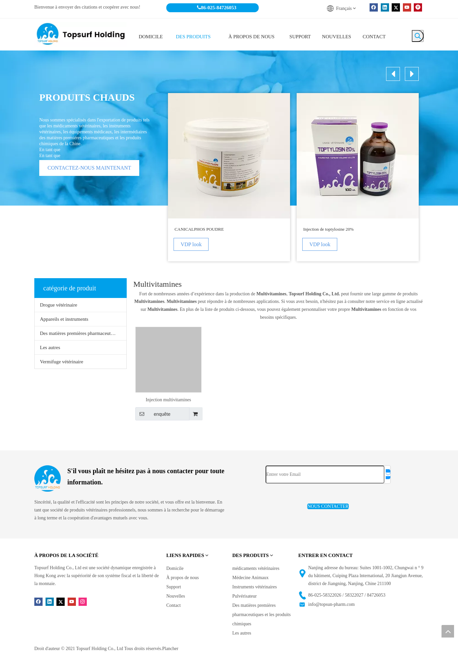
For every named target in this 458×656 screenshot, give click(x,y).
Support (173, 586)
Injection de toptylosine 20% (328, 229)
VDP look (192, 244)
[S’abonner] (388, 474)
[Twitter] (396, 7)
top (448, 631)
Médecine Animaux (250, 577)
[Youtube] (407, 7)
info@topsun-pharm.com (331, 604)
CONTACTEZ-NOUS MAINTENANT (89, 168)
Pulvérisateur (244, 596)
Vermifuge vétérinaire (61, 361)
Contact (173, 605)
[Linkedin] (385, 7)
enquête (153, 413)
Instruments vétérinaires (254, 586)
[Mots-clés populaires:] (418, 36)
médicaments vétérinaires (255, 568)
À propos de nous (182, 577)
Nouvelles (175, 596)
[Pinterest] (418, 7)
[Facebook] (374, 7)
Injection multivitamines (168, 399)
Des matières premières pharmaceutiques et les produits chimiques (83, 333)
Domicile (174, 568)
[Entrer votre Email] (325, 474)
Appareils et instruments (64, 319)
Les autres (50, 347)
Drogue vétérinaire (58, 305)
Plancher (170, 648)
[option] (229, 177)
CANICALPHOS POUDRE (199, 229)
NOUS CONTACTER (328, 506)
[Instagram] (83, 601)
